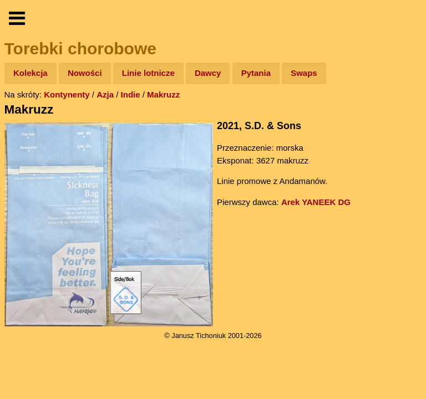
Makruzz (163, 94)
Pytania (256, 73)
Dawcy (208, 73)
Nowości (85, 73)
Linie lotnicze (148, 73)
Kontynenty (67, 94)
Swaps (304, 73)
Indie (130, 94)
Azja (105, 94)
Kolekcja (30, 73)
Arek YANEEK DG (316, 202)
